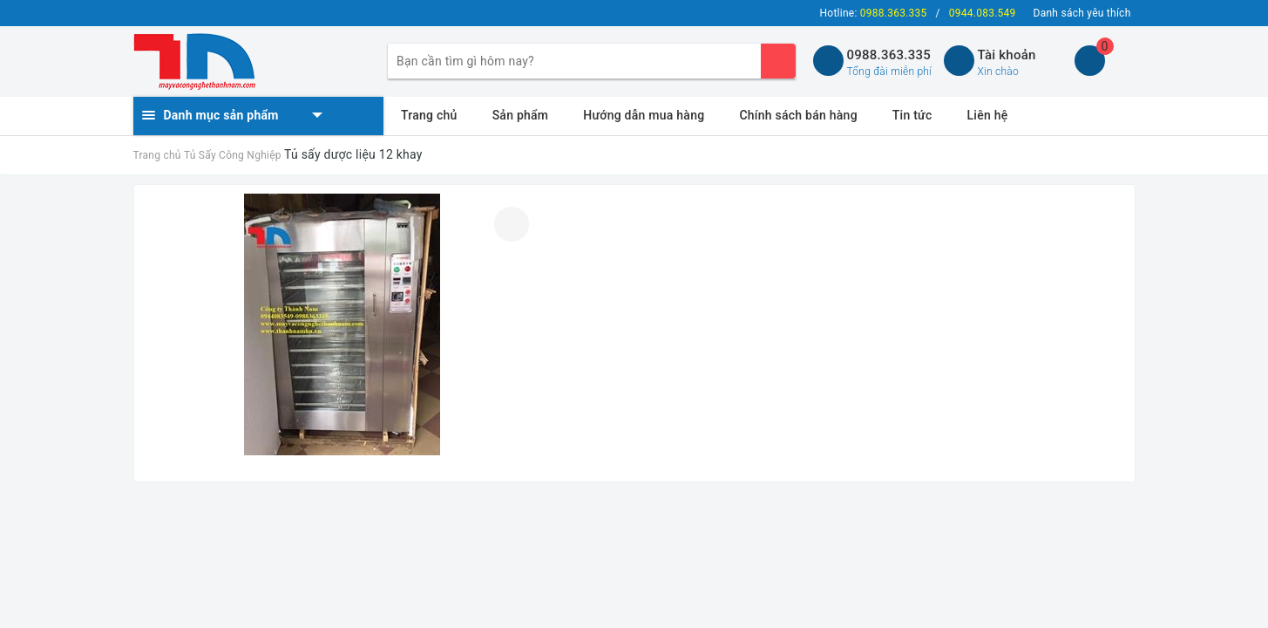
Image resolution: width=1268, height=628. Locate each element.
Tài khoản (1007, 55)
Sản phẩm (520, 115)
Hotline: (873, 13)
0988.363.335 (889, 55)
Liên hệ (987, 115)
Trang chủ (429, 115)
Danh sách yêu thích (1082, 13)
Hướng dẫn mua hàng (643, 115)
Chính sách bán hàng (798, 115)
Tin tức (912, 115)
